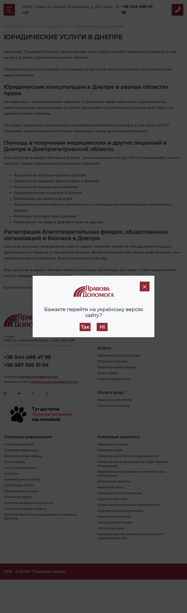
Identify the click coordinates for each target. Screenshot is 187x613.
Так (85, 327)
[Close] (145, 286)
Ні (102, 327)
